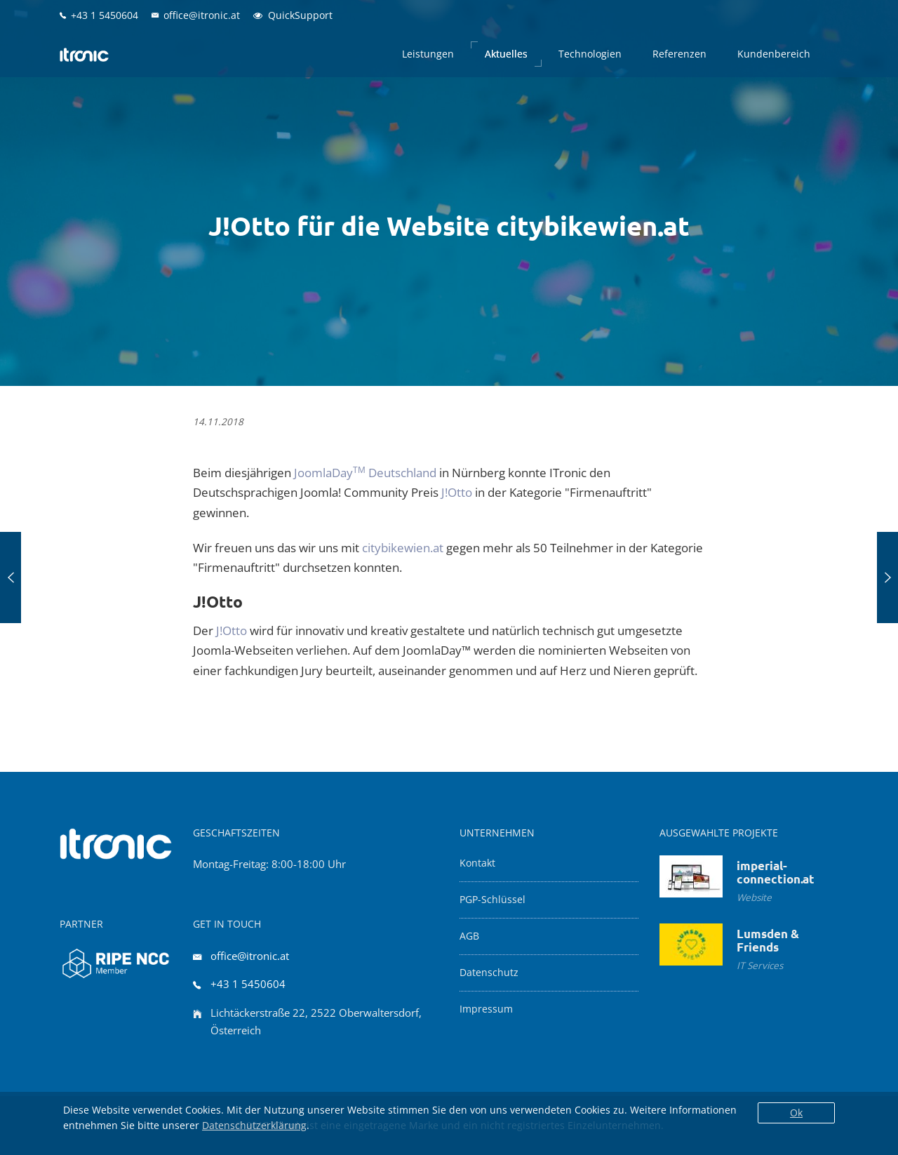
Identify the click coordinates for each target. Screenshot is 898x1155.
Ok (796, 1112)
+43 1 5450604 (248, 984)
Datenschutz (489, 972)
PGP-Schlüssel (492, 899)
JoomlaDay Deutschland (365, 473)
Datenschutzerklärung (254, 1125)
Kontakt (477, 863)
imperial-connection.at (776, 872)
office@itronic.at (249, 956)
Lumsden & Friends (768, 940)
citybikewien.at (402, 548)
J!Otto (456, 492)
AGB (469, 936)
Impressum (486, 1009)
